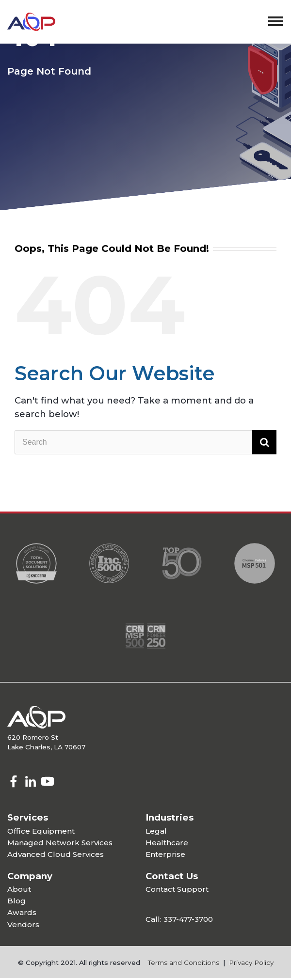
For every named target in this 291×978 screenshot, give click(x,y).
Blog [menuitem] (16, 900)
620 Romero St (32, 737)
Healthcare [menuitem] (167, 842)
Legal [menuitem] (156, 831)
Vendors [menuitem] (23, 924)
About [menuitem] (19, 889)
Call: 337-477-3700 (179, 919)
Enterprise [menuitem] (165, 854)
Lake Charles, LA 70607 (46, 747)
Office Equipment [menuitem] (41, 831)
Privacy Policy (251, 962)
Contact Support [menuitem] (177, 889)
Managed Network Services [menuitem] (60, 842)
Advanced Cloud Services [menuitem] (55, 854)
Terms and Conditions (183, 962)
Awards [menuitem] (21, 912)
